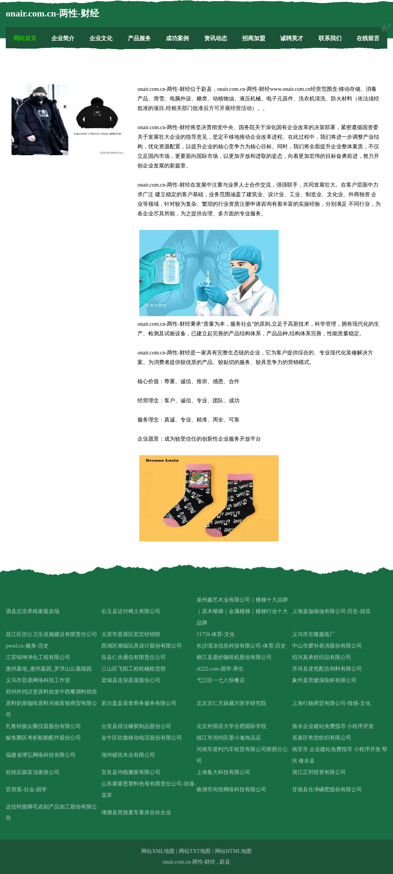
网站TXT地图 (195, 851)
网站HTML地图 (233, 851)
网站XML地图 (158, 851)
